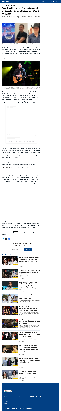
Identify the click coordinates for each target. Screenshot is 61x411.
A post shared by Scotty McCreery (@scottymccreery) (21, 141)
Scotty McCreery (6, 47)
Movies (52, 1)
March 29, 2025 (25, 167)
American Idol (20, 47)
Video (57, 1)
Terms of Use (6, 403)
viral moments (9, 220)
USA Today (15, 230)
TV (48, 1)
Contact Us (19, 396)
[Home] (6, 1)
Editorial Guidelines (7, 398)
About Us (5, 396)
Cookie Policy (6, 401)
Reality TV (44, 1)
